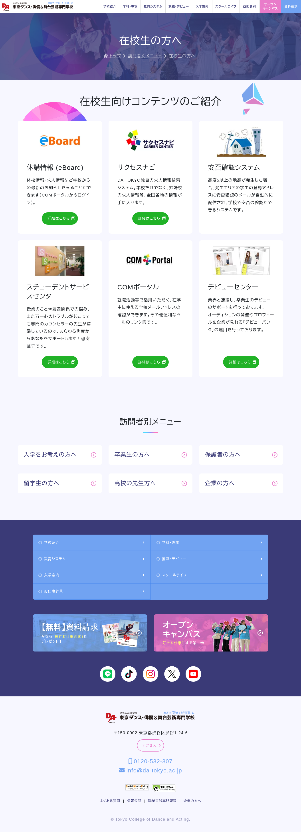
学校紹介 (109, 6)
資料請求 (291, 6)
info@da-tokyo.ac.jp (150, 770)
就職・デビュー (178, 6)
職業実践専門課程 (162, 801)
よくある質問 (110, 801)
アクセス (151, 745)
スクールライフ (225, 6)
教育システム (153, 6)
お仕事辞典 (91, 591)
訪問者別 (249, 6)
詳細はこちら (61, 218)
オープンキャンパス (270, 6)
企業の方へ (192, 801)
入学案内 (202, 6)
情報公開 (134, 801)
